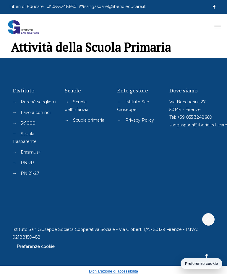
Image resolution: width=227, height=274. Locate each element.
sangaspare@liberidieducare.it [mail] (115, 6)
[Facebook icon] (214, 6)
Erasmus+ (31, 152)
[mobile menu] (218, 27)
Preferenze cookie (36, 246)
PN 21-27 (30, 173)
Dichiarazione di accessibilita (113, 271)
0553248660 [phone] (64, 6)
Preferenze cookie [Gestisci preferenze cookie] (201, 263)
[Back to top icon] (208, 219)
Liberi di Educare (26, 6)
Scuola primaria (88, 120)
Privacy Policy (139, 120)
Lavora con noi (36, 112)
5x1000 (28, 123)
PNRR (27, 162)
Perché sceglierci (38, 102)
